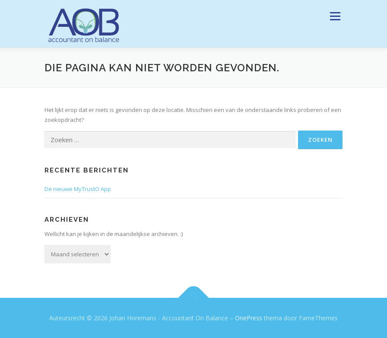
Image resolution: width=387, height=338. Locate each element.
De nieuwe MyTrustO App (77, 189)
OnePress (248, 318)
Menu (335, 16)
